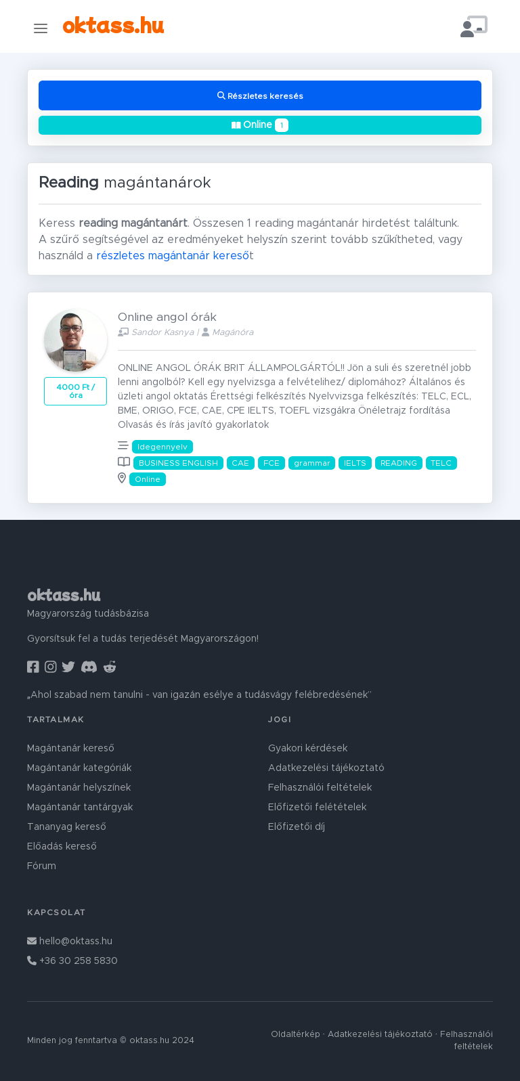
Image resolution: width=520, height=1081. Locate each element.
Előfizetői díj (296, 827)
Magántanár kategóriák (79, 768)
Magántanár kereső (70, 748)
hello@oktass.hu (69, 941)
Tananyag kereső (66, 827)
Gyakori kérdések (307, 748)
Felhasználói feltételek (320, 788)
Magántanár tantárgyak (80, 807)
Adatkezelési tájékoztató (326, 768)
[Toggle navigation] (40, 28)
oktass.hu (113, 24)
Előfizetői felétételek (317, 807)
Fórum (41, 866)
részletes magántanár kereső (172, 255)
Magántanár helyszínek (79, 788)
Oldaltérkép (295, 1034)
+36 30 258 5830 (72, 961)
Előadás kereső (62, 847)
